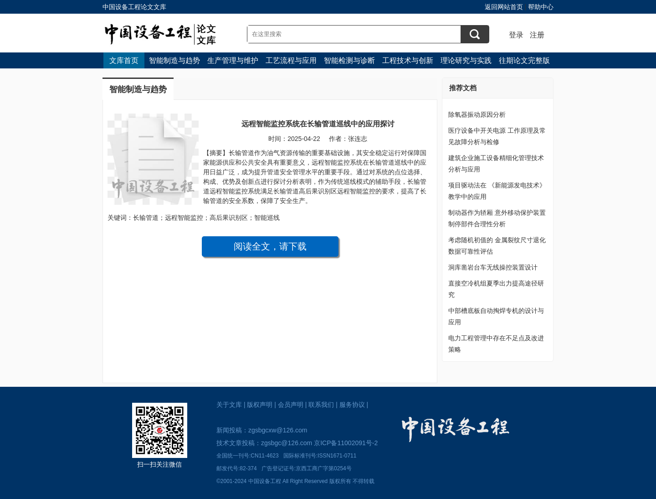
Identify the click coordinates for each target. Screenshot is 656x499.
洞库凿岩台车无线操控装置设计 (493, 267)
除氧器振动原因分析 (477, 114)
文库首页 (123, 60)
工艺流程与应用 (291, 60)
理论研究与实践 (466, 60)
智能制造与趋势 (174, 60)
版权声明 (259, 404)
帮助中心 (541, 6)
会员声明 (290, 404)
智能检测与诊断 (349, 60)
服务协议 (352, 404)
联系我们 (321, 404)
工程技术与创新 (407, 60)
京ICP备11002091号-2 (346, 443)
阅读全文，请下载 (270, 246)
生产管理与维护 (232, 60)
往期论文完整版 (524, 60)
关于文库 (229, 404)
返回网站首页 (504, 6)
